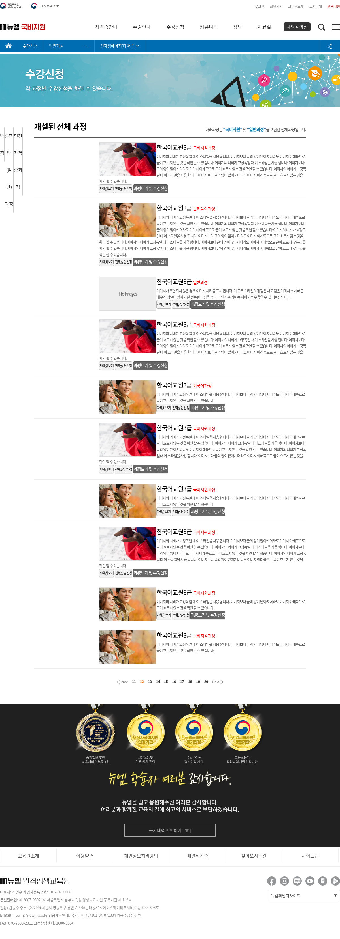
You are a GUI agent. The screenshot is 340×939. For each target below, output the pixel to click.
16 (174, 682)
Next (218, 681)
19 (198, 682)
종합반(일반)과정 (9, 169)
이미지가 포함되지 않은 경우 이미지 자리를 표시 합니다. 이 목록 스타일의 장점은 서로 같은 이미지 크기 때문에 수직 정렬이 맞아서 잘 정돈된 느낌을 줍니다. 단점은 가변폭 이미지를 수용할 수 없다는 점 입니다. (229, 294)
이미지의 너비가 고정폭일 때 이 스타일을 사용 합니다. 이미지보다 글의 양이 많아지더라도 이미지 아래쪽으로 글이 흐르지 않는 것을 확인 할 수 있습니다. (230, 397)
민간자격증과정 (18, 161)
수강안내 (142, 26)
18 (190, 682)
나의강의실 (297, 26)
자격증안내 (106, 26)
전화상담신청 (123, 188)
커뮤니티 (209, 26)
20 (206, 682)
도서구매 (315, 6)
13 (150, 682)
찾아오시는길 (254, 855)
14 (158, 682)
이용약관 (84, 855)
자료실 (264, 26)
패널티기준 (197, 855)
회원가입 (276, 6)
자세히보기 (106, 188)
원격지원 (334, 6)
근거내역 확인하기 (170, 830)
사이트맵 (310, 855)
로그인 (259, 6)
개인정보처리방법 (141, 855)
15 (166, 682)
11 (134, 682)
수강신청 (175, 26)
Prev (122, 681)
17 (182, 682)
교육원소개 (296, 6)
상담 (237, 26)
